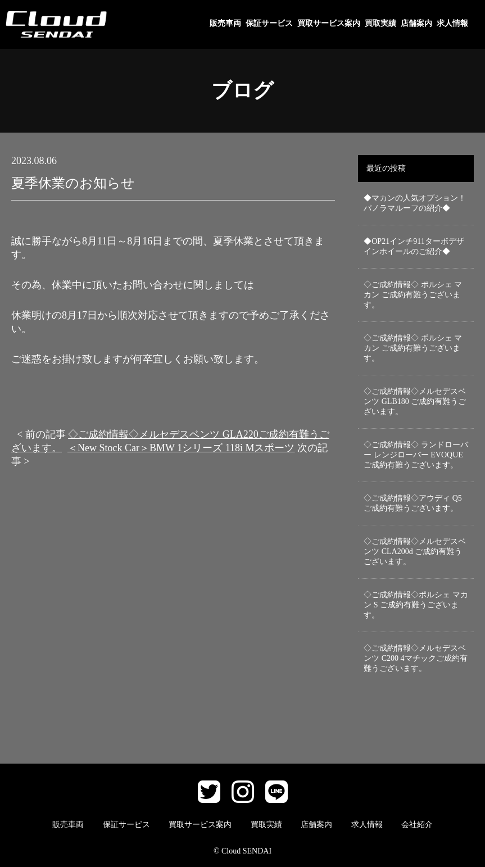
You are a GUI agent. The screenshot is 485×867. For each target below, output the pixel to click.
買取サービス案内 (328, 23)
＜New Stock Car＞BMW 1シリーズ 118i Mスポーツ (181, 447)
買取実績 (380, 23)
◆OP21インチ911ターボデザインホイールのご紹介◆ (414, 246)
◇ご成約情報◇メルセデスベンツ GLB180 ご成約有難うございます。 (415, 401)
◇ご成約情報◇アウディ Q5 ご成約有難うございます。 (413, 503)
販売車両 (225, 23)
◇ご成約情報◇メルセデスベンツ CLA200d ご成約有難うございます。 (415, 551)
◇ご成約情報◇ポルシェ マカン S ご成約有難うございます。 (416, 605)
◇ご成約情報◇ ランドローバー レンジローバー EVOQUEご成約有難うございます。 (416, 455)
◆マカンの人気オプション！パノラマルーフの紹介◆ (415, 203)
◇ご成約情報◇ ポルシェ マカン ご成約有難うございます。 (413, 294)
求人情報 (452, 23)
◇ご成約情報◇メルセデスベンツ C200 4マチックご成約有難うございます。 (415, 658)
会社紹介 (417, 824)
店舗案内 (416, 23)
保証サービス (269, 23)
